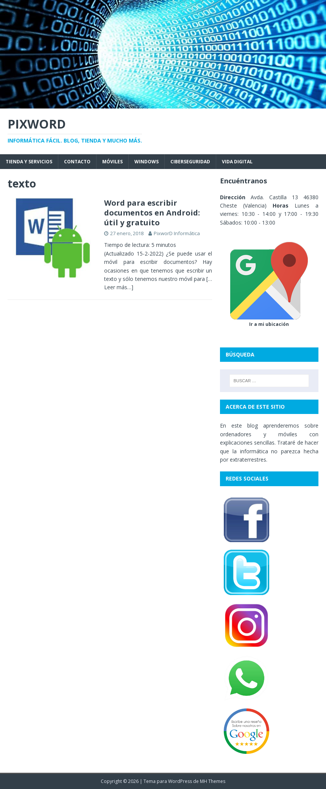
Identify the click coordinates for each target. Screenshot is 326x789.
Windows (146, 161)
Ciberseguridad (190, 161)
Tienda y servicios (29, 161)
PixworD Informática (177, 233)
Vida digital (237, 161)
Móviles (112, 161)
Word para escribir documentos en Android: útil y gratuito (152, 213)
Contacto (77, 161)
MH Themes (212, 781)
